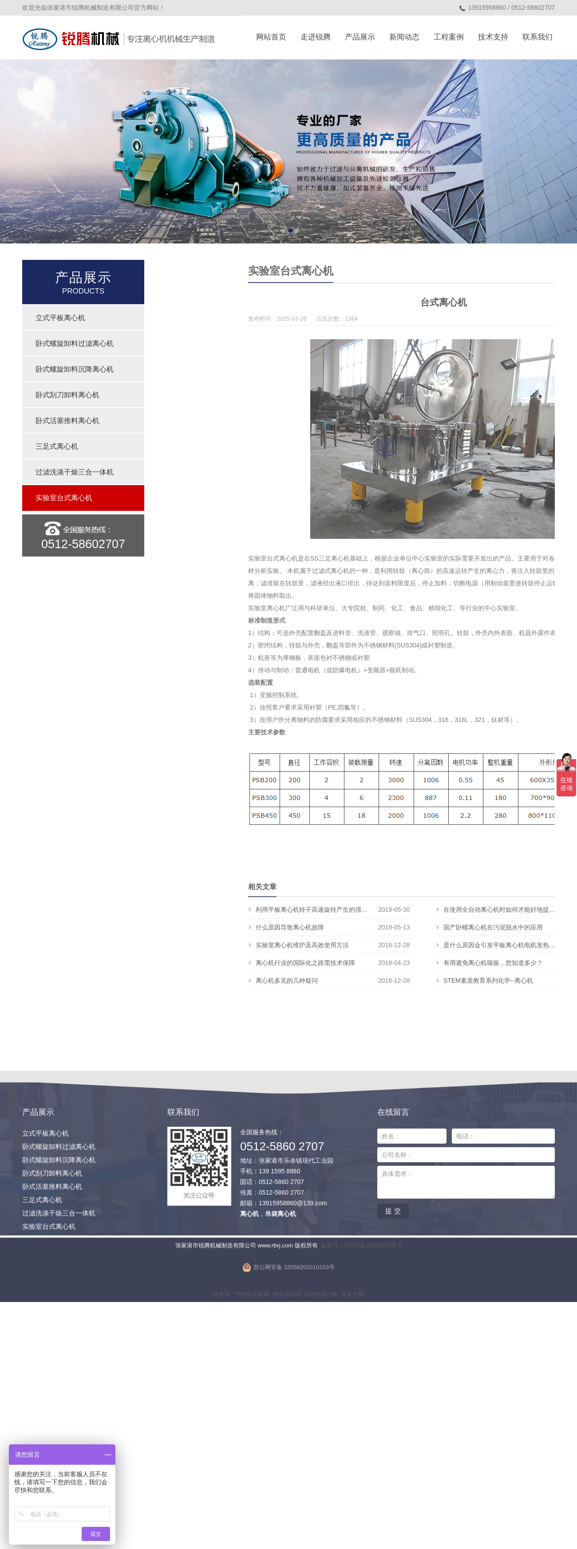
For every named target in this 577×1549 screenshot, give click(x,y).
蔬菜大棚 (352, 1356)
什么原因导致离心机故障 (441, 927)
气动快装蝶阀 (252, 1356)
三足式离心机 (57, 446)
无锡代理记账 (320, 1356)
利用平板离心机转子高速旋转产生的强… (441, 909)
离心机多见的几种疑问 (441, 980)
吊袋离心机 (280, 1276)
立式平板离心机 (60, 318)
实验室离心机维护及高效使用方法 (441, 945)
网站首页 (271, 37)
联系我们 (537, 37)
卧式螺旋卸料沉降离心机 (75, 369)
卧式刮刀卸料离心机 (67, 395)
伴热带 (221, 1356)
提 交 (392, 1273)
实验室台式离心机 (64, 498)
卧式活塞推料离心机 (67, 420)
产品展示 (360, 37)
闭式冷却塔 (287, 1356)
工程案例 (449, 37)
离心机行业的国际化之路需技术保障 (441, 963)
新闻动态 (404, 37)
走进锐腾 (315, 37)
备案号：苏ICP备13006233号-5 (361, 1308)
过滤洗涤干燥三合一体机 (75, 472)
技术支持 (493, 37)
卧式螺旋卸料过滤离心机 (75, 343)
